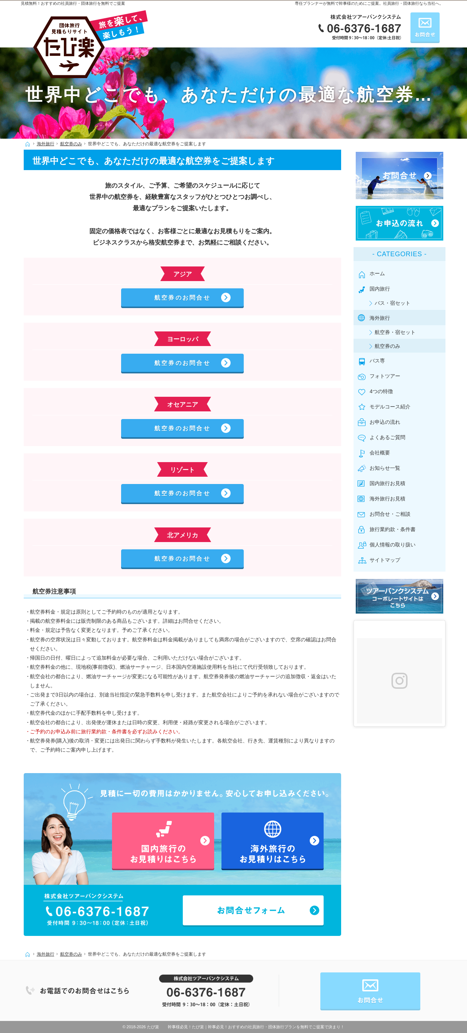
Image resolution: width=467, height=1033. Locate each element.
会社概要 (382, 451)
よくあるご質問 (390, 435)
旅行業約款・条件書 (395, 527)
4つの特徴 (383, 389)
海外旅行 (382, 316)
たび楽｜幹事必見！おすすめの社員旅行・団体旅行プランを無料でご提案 (258, 1027)
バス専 (379, 358)
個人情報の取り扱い (395, 543)
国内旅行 (382, 286)
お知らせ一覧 (387, 466)
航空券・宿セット (397, 330)
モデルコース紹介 (392, 405)
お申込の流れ (387, 420)
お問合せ (425, 27)
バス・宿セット (395, 301)
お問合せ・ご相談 (392, 512)
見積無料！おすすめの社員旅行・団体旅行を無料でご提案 (73, 3)
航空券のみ (389, 344)
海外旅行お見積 (390, 497)
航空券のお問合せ (182, 297)
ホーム (379, 271)
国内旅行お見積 (390, 481)
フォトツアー (387, 374)
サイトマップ (387, 558)
